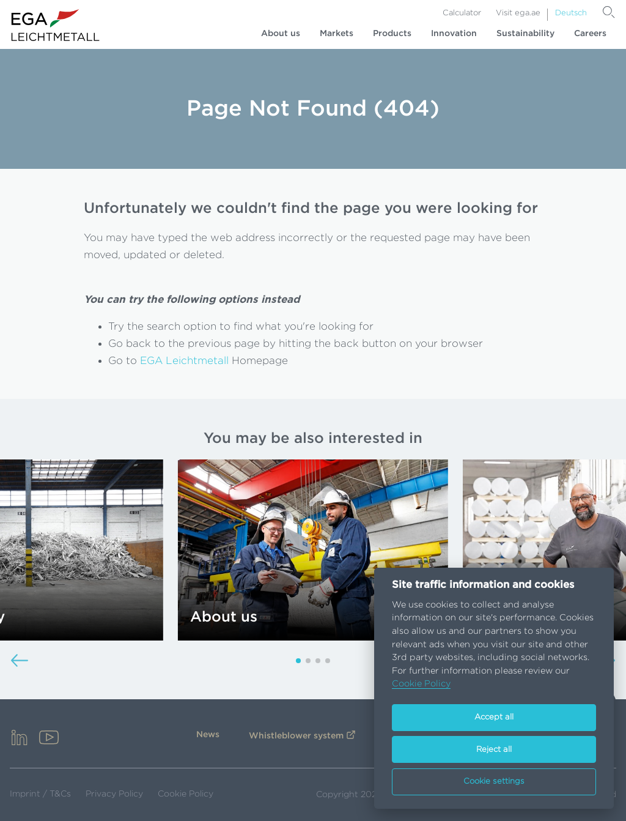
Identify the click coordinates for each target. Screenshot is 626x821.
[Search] (609, 12)
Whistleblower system (296, 736)
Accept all (494, 717)
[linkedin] (19, 738)
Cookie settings (494, 782)
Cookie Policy (185, 794)
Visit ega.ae (518, 13)
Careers (590, 33)
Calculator (462, 13)
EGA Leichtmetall (184, 360)
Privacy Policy (114, 794)
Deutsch (571, 13)
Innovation (454, 33)
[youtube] (49, 738)
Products (392, 33)
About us (280, 33)
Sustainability (525, 33)
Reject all (494, 750)
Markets (336, 33)
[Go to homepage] (55, 25)
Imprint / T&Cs (40, 794)
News (207, 734)
